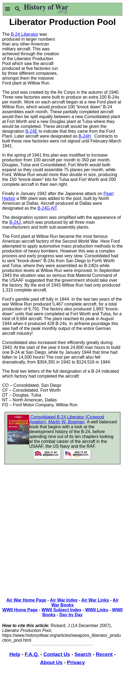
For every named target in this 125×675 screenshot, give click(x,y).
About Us (51, 662)
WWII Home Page (20, 610)
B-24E (31, 131)
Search (83, 654)
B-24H (85, 136)
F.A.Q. (32, 654)
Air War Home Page (26, 600)
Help (14, 654)
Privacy (76, 662)
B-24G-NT (47, 208)
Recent (104, 654)
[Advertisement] (93, 55)
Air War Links (95, 600)
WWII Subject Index (62, 610)
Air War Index (64, 600)
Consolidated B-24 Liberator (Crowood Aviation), (66, 419)
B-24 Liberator (24, 34)
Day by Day (71, 614)
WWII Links (96, 610)
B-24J (15, 222)
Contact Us (56, 654)
